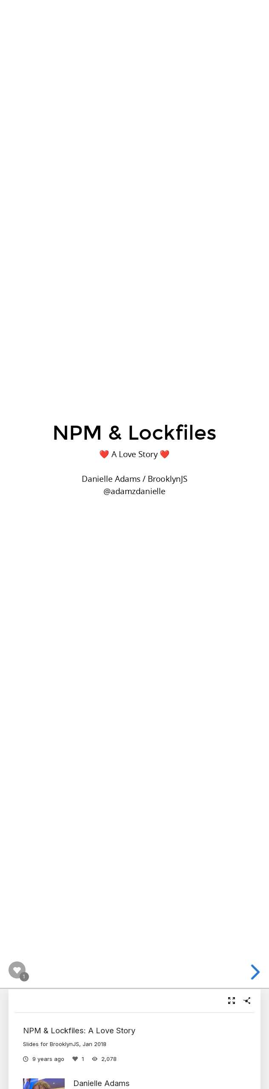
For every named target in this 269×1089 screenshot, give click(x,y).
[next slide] (258, 972)
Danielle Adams (101, 1083)
